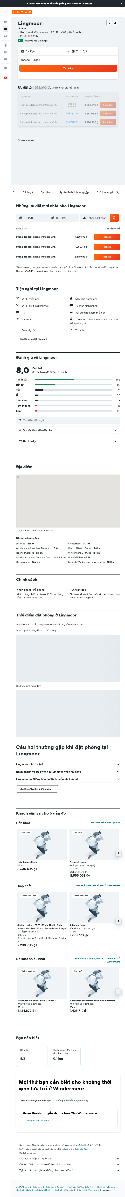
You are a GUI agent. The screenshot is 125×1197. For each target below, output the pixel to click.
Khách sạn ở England (106, 1187)
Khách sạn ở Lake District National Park (33, 1190)
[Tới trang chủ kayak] (22, 12)
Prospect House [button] (77, 862)
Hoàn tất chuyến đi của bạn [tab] (36, 1100)
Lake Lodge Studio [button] (27, 862)
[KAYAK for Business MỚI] (5, 59)
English (88, 3)
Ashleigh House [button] (77, 925)
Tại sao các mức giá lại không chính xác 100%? (69, 1170)
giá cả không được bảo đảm (75, 1149)
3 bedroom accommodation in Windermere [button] (92, 1000)
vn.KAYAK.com (22, 1187)
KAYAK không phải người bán (69, 1158)
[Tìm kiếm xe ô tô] (5, 36)
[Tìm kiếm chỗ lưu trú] (5, 29)
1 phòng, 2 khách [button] (30, 59)
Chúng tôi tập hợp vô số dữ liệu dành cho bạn (69, 1164)
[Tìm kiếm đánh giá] (71, 420)
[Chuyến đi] (5, 68)
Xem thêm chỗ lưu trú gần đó (104, 822)
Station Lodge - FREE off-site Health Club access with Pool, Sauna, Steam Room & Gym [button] (41, 927)
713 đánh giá (41, 40)
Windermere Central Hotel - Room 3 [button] (36, 1000)
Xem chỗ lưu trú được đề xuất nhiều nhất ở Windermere (97, 960)
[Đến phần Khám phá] (5, 45)
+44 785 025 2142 (28, 36)
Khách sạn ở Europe (54, 1187)
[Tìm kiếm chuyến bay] (5, 22)
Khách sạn (37, 1187)
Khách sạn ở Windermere (36, 1120)
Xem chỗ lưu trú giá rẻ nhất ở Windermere (98, 885)
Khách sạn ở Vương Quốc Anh (80, 1187)
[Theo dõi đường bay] (5, 52)
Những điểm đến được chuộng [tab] (72, 1100)
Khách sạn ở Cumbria (63, 1190)
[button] (121, 3)
